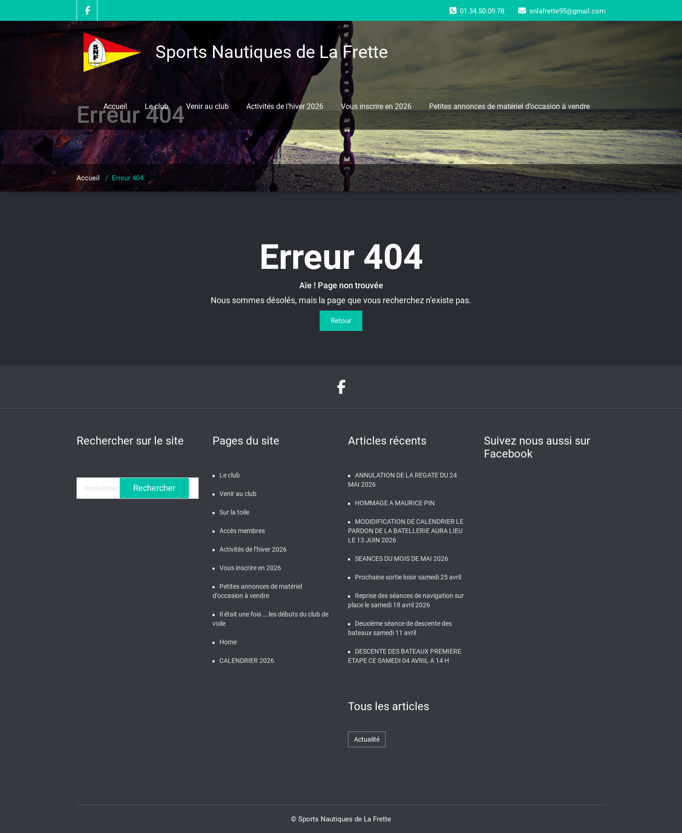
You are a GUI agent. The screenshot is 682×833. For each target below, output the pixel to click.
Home (228, 642)
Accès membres (242, 530)
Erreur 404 (127, 178)
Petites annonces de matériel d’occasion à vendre (509, 106)
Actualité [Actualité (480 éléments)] (367, 739)
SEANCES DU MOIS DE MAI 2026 (401, 558)
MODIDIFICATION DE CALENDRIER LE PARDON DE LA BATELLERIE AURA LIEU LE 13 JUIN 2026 (405, 531)
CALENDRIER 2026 (246, 660)
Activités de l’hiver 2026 (284, 106)
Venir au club (207, 106)
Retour (341, 321)
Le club (156, 106)
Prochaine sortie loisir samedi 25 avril (408, 577)
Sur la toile (234, 512)
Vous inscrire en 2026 (376, 106)
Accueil (115, 106)
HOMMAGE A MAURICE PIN (395, 503)
